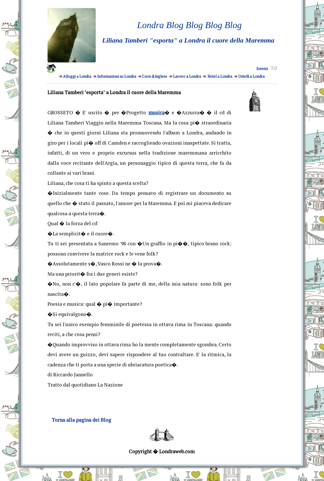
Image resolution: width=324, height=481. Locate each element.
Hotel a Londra (219, 76)
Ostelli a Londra (251, 76)
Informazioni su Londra (116, 76)
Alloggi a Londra (77, 76)
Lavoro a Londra (187, 76)
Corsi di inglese (154, 76)
